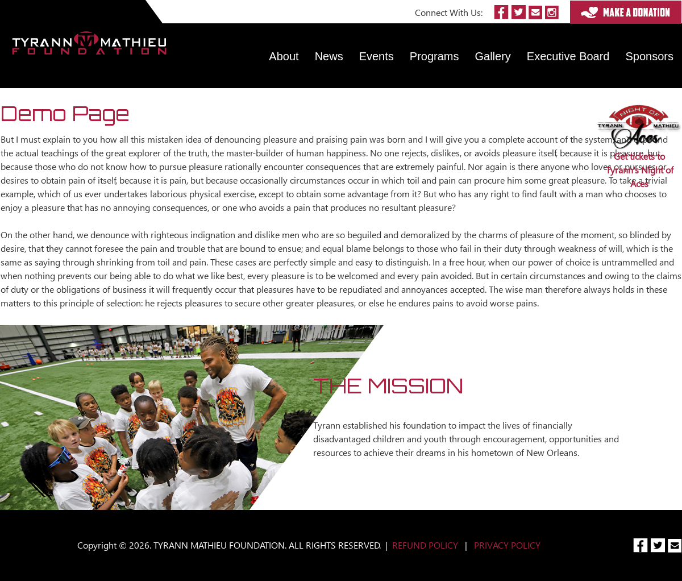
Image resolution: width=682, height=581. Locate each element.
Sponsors (650, 56)
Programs (434, 56)
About (283, 56)
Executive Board (568, 56)
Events (376, 56)
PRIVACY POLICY (507, 545)
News (329, 56)
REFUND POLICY (425, 545)
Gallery (493, 56)
